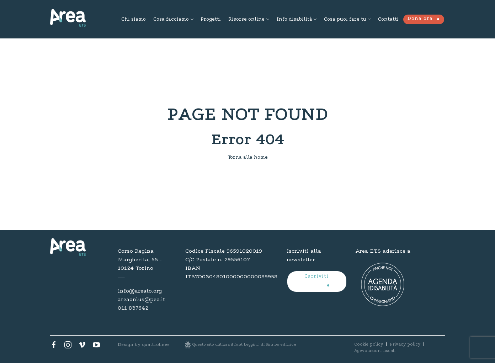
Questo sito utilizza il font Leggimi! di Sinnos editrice (244, 344)
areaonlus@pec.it (141, 299)
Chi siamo (133, 19)
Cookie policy (368, 344)
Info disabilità (294, 19)
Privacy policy (405, 344)
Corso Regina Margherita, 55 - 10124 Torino (140, 260)
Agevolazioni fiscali (374, 350)
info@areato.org (140, 291)
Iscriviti (317, 276)
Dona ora (420, 19)
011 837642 (133, 308)
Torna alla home (248, 158)
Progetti (211, 19)
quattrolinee (156, 344)
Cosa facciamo (171, 19)
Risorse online (246, 19)
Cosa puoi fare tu (345, 19)
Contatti (388, 19)
